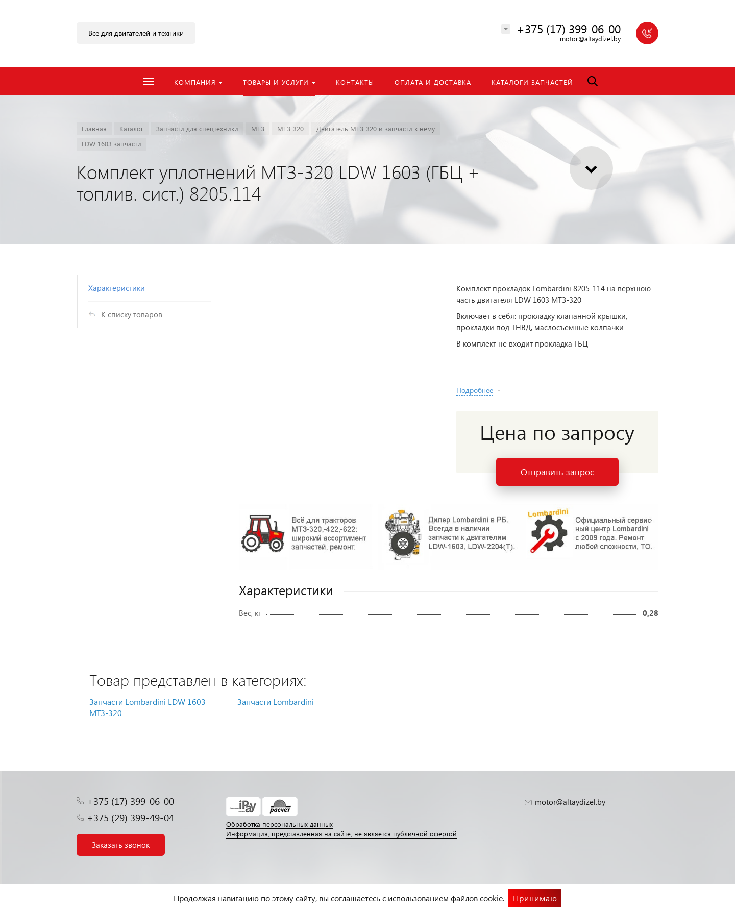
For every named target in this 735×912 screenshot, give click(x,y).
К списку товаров (131, 314)
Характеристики (116, 288)
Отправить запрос (557, 472)
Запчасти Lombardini (275, 701)
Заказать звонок (121, 845)
